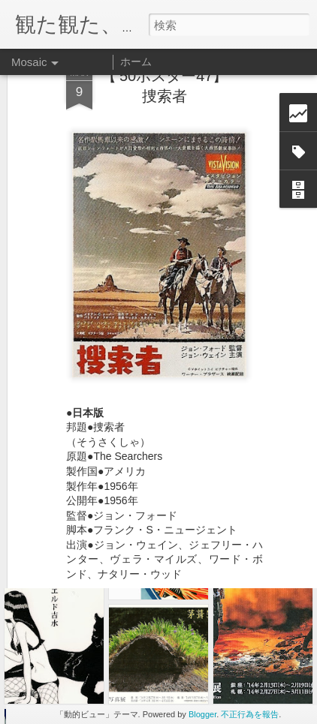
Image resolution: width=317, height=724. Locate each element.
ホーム (136, 62)
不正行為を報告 (250, 714)
